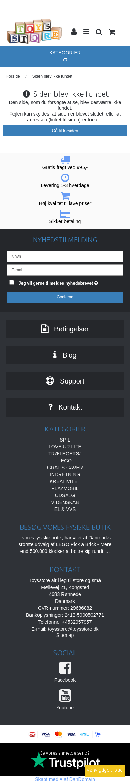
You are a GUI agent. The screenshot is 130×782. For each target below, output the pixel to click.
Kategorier (65, 56)
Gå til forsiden (65, 130)
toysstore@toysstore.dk (73, 629)
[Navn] (65, 256)
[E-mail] (65, 269)
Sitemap (65, 635)
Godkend (65, 297)
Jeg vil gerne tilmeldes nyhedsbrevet (63, 282)
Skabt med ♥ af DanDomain (65, 779)
